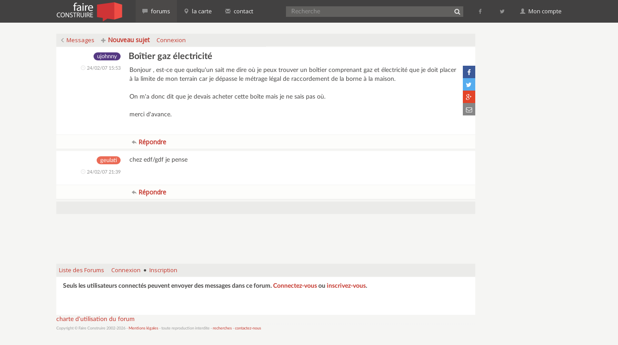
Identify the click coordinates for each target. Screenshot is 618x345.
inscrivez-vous (346, 286)
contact (239, 11)
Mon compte (541, 11)
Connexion (171, 40)
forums (156, 11)
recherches (222, 328)
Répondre (149, 142)
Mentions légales (143, 328)
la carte (198, 11)
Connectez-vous (295, 286)
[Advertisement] (266, 234)
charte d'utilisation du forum (95, 319)
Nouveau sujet (125, 40)
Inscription (163, 270)
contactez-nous (248, 328)
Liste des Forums (81, 270)
